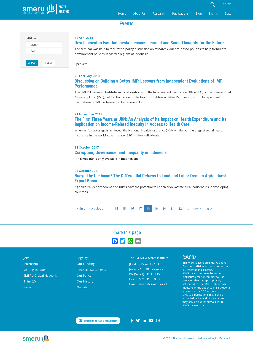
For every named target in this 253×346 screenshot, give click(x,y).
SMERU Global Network (39, 275)
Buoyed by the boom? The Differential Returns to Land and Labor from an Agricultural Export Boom (150, 178)
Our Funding (86, 264)
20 (164, 208)
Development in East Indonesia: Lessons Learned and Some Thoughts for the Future (149, 42)
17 (140, 208)
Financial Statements (91, 270)
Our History (85, 281)
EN (224, 3)
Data (228, 13)
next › (197, 208)
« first (81, 208)
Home (122, 13)
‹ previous (96, 208)
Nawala (82, 287)
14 (116, 208)
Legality (82, 258)
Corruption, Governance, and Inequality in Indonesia (121, 152)
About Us (139, 13)
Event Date (32, 37)
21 (172, 208)
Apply (31, 62)
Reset (49, 62)
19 (156, 208)
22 (180, 208)
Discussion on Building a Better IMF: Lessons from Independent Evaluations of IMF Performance (148, 83)
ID (229, 3)
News (27, 287)
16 (132, 208)
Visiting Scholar (34, 270)
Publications (180, 13)
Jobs (26, 258)
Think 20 (29, 281)
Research (159, 13)
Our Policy (84, 275)
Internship (30, 264)
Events (213, 13)
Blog (199, 13)
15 (124, 208)
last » (209, 208)
